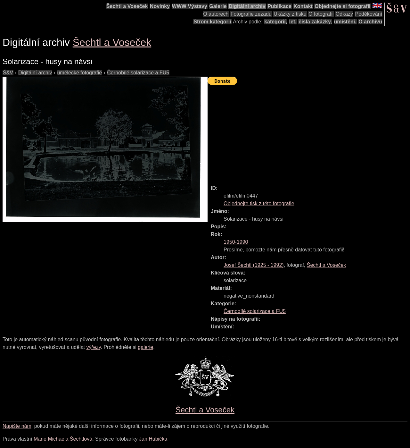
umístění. (345, 21)
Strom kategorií (212, 21)
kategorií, (275, 21)
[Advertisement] (309, 132)
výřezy (93, 347)
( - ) (254, 265)
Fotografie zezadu (251, 14)
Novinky (160, 6)
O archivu (370, 21)
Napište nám (17, 426)
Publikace (279, 6)
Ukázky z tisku (290, 14)
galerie (145, 347)
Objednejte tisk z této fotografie (259, 203)
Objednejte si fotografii (342, 6)
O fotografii (320, 14)
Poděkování (368, 14)
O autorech (215, 14)
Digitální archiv (247, 6)
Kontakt (303, 6)
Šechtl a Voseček (127, 6)
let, (293, 21)
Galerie (217, 6)
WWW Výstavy (189, 6)
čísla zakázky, (315, 21)
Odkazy (344, 14)
